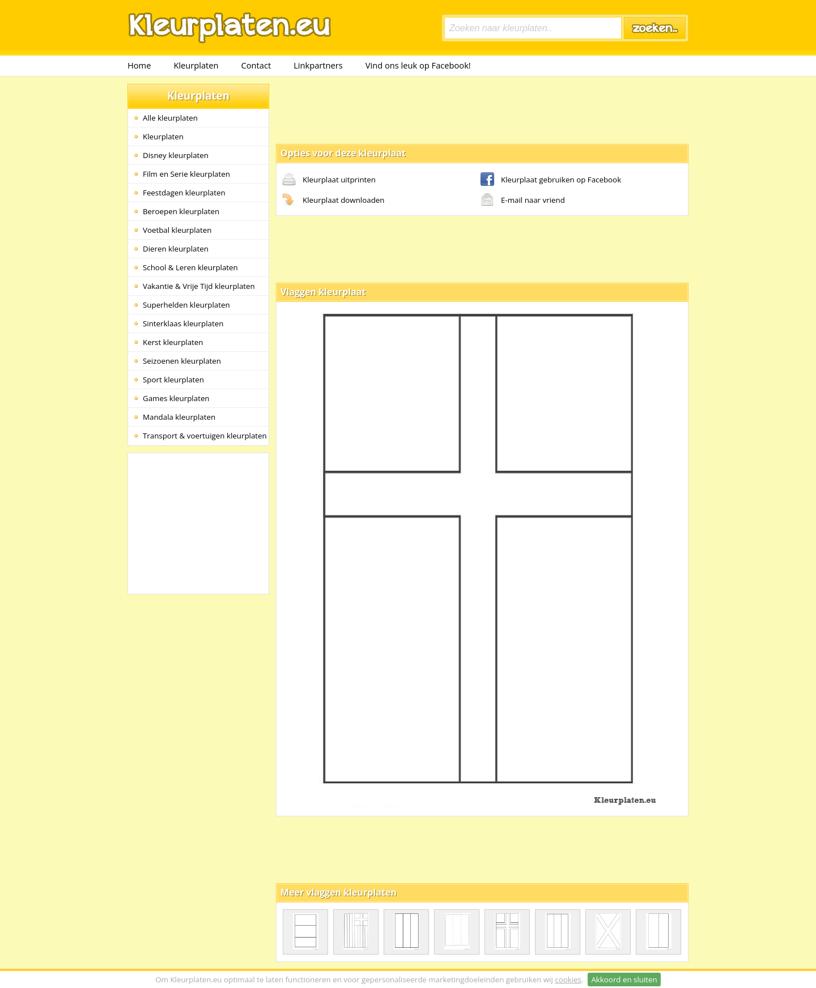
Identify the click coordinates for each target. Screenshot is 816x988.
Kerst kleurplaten (173, 342)
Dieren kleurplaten (176, 249)
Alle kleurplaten (170, 118)
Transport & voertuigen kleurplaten (205, 436)
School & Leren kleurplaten (190, 267)
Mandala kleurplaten (179, 417)
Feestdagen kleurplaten (184, 193)
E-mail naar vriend (523, 200)
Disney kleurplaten (176, 155)
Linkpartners (318, 65)
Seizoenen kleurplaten (182, 361)
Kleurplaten (195, 65)
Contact (256, 65)
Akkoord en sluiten (624, 979)
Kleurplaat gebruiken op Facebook (551, 180)
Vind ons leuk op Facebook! (418, 65)
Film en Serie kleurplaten (186, 174)
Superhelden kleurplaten (186, 305)
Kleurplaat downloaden (333, 200)
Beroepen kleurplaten (181, 211)
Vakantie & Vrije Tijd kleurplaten (199, 286)
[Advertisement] (482, 109)
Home (139, 65)
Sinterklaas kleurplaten (183, 323)
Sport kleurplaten (173, 379)
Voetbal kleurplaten (177, 230)
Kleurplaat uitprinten (329, 180)
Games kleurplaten (176, 398)
